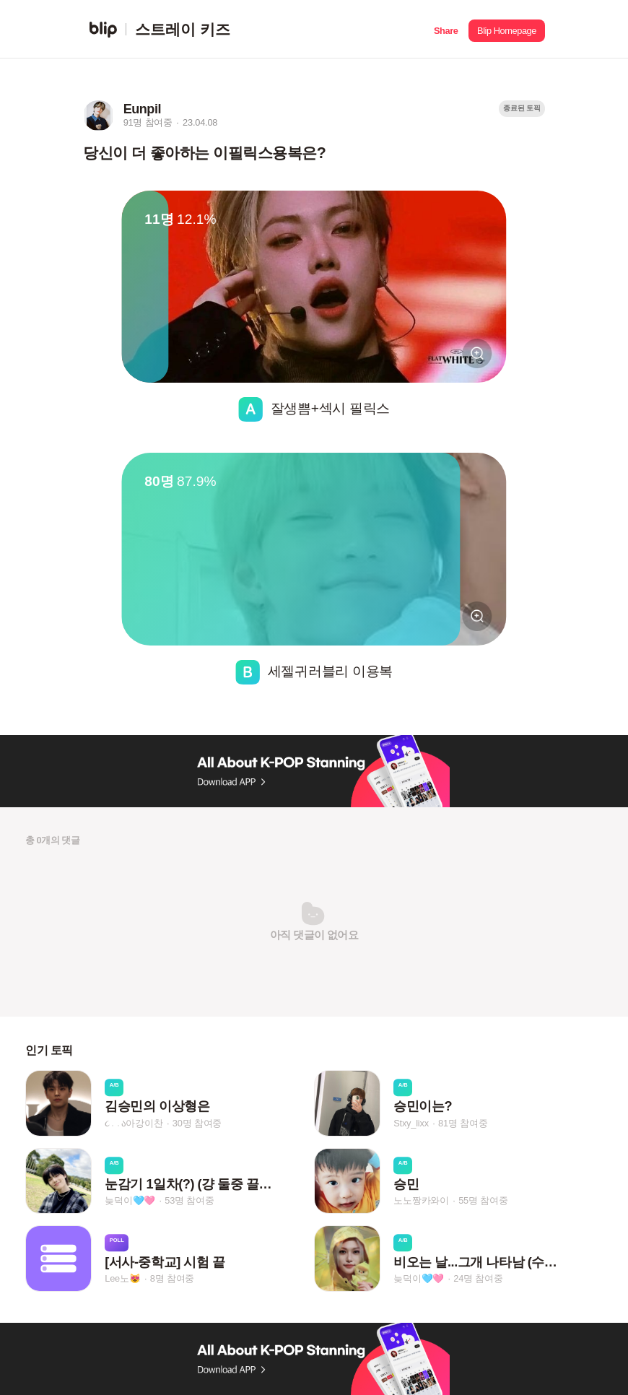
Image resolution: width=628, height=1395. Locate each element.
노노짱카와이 (421, 1200)
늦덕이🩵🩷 (130, 1200)
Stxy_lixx (411, 1123)
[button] (446, 29)
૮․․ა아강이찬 (133, 1123)
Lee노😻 (122, 1278)
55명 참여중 (482, 1200)
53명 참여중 (189, 1200)
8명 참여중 (172, 1278)
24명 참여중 (477, 1278)
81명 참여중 (462, 1123)
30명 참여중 (197, 1123)
